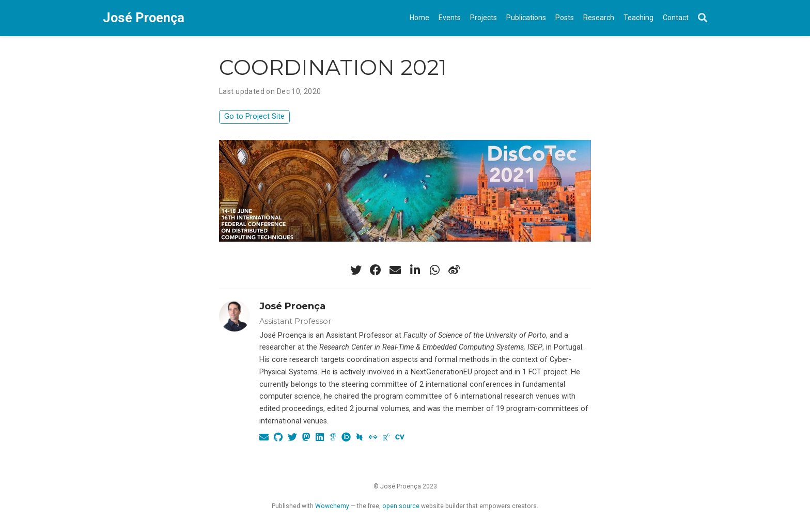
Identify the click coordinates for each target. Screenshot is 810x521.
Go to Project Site (254, 116)
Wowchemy (332, 506)
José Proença (143, 17)
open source (400, 506)
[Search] (702, 18)
